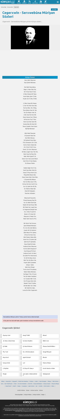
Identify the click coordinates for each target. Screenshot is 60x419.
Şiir (36, 386)
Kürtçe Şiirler (10, 7)
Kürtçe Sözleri (30, 77)
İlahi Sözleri (55, 381)
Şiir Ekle (54, 9)
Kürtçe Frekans (28, 394)
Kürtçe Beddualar (38, 383)
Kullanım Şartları (34, 390)
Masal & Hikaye (55, 383)
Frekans (45, 2)
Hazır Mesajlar (42, 381)
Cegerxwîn (16, 7)
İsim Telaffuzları (8, 383)
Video (52, 386)
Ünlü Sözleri (47, 386)
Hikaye (49, 381)
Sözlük (29, 2)
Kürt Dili (30, 383)
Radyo (40, 2)
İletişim (27, 390)
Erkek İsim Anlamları (23, 381)
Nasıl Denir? (8, 386)
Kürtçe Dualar (47, 383)
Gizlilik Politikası (21, 390)
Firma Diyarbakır (19, 394)
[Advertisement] (30, 61)
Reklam (41, 390)
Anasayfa (19, 2)
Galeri (36, 381)
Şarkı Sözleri (35, 2)
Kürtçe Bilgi (3, 7)
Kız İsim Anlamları (22, 383)
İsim (2, 383)
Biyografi (24, 2)
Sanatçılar (24, 386)
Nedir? (14, 386)
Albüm (2, 381)
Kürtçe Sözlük (36, 394)
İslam (15, 383)
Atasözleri (8, 381)
